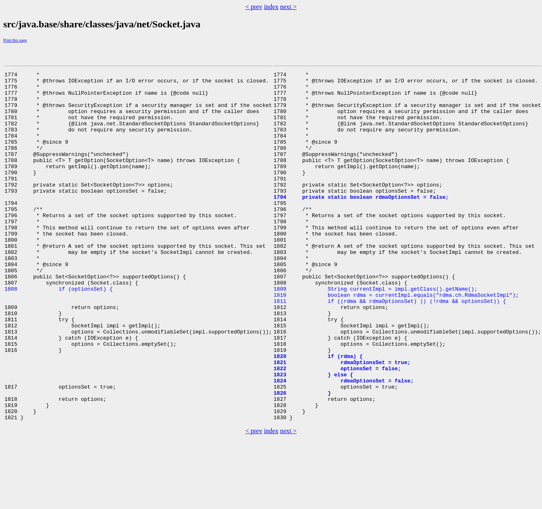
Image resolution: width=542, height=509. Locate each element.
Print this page (15, 40)
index (271, 6)
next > (288, 6)
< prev (253, 6)
